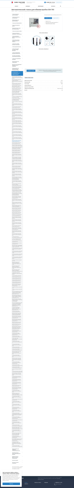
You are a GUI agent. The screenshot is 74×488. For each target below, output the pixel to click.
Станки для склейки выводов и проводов (15, 44)
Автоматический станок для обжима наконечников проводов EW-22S (17, 77)
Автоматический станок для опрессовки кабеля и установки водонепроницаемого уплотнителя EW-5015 (17, 193)
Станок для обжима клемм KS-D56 (17, 369)
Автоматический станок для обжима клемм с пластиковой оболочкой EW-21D (16, 228)
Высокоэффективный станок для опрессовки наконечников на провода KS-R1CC (17, 440)
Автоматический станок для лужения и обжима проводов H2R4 (16, 374)
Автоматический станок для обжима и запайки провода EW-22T (17, 200)
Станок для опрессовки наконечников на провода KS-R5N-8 (16, 391)
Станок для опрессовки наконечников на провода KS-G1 (17, 336)
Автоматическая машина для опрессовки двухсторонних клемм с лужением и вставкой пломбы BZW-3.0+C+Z (16, 296)
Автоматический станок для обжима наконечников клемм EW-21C (16, 231)
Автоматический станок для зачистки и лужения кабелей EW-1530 (17, 110)
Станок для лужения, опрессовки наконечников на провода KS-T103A (17, 255)
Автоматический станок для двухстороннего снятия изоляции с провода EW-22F (16, 86)
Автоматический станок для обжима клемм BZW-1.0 (16, 324)
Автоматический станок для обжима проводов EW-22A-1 (16, 208)
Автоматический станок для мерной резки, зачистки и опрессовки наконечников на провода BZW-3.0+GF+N (16, 327)
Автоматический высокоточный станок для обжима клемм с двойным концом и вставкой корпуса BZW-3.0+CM (17, 292)
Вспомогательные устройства (15, 463)
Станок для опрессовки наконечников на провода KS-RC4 (17, 365)
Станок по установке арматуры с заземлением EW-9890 (17, 97)
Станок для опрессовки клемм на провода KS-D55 (17, 399)
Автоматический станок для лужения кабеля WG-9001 (16, 107)
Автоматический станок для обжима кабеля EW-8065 (16, 150)
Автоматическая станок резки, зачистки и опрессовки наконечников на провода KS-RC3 (17, 428)
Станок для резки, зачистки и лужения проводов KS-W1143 (16, 278)
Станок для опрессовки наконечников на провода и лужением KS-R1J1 (16, 334)
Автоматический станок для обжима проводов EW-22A (16, 211)
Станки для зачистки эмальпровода (15, 17)
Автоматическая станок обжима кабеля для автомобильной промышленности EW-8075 (17, 148)
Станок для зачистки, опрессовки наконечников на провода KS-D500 (16, 331)
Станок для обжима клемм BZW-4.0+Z (17, 287)
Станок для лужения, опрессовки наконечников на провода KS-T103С (17, 249)
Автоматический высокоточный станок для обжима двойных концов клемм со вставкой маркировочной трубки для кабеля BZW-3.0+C (17, 304)
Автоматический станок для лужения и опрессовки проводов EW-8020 (17, 172)
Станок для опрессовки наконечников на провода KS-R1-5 (17, 342)
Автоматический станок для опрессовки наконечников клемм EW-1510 (17, 118)
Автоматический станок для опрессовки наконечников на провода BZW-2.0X (16, 317)
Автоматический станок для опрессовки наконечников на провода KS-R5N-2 (16, 388)
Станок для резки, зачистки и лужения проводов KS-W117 (16, 282)
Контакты (53, 6)
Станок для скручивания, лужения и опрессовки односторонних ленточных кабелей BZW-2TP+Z (16, 308)
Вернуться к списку (15, 472)
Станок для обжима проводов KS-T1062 (17, 260)
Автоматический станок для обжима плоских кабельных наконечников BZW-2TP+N (16, 314)
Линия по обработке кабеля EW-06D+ (17, 102)
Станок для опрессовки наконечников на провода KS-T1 (17, 367)
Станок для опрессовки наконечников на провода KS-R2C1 (16, 356)
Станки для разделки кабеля (16, 25)
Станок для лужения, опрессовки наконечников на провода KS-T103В (17, 252)
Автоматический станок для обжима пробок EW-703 (16, 141)
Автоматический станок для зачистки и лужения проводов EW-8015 (16, 175)
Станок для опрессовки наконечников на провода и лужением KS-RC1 (16, 363)
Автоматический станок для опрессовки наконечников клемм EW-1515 (17, 115)
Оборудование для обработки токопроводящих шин (16, 450)
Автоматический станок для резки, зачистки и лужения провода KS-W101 (16, 285)
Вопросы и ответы (37, 482)
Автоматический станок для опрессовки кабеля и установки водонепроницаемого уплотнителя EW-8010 (17, 178)
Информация (41, 6)
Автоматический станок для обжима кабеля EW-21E (16, 226)
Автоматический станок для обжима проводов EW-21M (16, 213)
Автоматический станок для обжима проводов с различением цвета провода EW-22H (17, 80)
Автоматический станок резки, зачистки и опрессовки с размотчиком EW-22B (17, 91)
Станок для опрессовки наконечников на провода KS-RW (17, 446)
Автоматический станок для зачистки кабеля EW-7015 (16, 143)
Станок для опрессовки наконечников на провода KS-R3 (17, 425)
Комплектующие (15, 460)
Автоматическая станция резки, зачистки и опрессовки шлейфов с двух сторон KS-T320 (17, 246)
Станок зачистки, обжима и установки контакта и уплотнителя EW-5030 (16, 99)
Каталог (17, 6)
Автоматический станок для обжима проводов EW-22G (16, 84)
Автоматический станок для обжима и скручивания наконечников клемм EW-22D (16, 206)
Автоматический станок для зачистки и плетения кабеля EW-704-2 (17, 135)
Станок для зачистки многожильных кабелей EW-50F (17, 237)
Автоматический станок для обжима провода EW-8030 (16, 166)
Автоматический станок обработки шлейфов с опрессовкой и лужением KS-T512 (17, 270)
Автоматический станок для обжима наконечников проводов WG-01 (17, 104)
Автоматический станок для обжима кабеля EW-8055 (16, 152)
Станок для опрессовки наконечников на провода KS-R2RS (16, 423)
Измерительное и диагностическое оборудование (15, 457)
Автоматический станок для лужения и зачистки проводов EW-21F (16, 223)
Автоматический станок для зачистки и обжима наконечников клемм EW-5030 (16, 184)
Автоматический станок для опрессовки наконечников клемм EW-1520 (17, 112)
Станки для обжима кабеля (17, 23)
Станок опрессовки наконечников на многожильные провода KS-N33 (17, 339)
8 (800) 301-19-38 (50, 2)
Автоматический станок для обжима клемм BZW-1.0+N (16, 322)
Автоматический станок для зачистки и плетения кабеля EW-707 (17, 126)
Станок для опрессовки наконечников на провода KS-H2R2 (16, 431)
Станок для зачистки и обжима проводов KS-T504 (17, 243)
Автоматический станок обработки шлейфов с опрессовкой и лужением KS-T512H (16, 267)
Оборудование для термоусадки (15, 62)
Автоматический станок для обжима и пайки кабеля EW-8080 (17, 145)
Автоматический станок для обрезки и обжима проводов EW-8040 (17, 161)
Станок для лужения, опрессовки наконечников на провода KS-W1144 (17, 258)
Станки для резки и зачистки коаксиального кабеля (16, 37)
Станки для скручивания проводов (16, 59)
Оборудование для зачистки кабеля (15, 20)
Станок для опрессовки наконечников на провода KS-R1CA (16, 345)
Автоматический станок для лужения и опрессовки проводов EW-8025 (17, 169)
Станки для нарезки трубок (17, 31)
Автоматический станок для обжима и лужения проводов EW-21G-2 (16, 217)
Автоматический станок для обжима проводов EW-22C (16, 89)
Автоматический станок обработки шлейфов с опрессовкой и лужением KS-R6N (17, 394)
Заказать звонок (58, 2)
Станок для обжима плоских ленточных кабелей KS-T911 (16, 239)
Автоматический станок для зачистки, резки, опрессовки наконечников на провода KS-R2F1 (16, 359)
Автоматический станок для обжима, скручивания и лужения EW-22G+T (17, 203)
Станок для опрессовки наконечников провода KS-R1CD (17, 349)
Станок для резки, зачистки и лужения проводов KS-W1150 (16, 276)
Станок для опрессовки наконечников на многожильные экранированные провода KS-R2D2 (17, 414)
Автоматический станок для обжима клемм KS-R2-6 (16, 385)
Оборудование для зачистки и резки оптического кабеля (15, 69)
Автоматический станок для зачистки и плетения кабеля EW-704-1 (17, 138)
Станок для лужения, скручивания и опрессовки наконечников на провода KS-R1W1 (16, 443)
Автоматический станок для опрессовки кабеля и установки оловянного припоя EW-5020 (17, 190)
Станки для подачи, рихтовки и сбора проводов (15, 49)
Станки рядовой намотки (16, 46)
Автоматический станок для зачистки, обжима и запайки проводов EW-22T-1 (16, 197)
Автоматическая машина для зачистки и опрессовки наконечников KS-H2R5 (16, 434)
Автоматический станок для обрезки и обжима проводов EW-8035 (17, 164)
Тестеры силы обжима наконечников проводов (16, 56)
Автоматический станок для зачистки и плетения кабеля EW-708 (17, 123)
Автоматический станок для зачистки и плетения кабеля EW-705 (17, 132)
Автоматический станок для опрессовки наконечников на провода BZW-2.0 (16, 320)
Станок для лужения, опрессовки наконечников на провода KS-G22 (17, 371)
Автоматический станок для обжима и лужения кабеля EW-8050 (17, 155)
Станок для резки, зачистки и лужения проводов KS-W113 (16, 280)
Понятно (11, 483)
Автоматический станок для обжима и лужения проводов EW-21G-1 (16, 220)
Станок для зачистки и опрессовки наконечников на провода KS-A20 (16, 408)
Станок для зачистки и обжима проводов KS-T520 (17, 241)
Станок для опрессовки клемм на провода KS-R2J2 (17, 420)
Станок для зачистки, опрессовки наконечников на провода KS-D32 (16, 437)
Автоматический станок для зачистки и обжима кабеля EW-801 (17, 181)
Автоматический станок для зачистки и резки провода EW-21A (16, 234)
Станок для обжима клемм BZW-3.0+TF (17, 289)
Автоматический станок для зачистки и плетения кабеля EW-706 (17, 129)
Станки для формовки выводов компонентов (16, 53)
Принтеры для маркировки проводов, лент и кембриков (16, 65)
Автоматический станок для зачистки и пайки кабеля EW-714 (17, 121)
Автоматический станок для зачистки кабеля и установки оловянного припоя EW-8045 (16, 158)
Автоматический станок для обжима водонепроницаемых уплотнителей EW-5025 (16, 187)
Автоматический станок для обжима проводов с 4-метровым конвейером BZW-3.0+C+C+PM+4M (17, 300)
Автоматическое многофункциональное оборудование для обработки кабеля (16, 73)
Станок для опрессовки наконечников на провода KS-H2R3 (16, 397)
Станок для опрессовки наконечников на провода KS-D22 (16, 402)
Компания (28, 6)
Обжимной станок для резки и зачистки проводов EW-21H (17, 215)
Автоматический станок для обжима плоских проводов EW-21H (17, 94)
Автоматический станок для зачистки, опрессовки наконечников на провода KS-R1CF (16, 352)
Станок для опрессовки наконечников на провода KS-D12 (16, 405)
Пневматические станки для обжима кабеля (16, 28)
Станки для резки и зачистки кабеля (15, 14)
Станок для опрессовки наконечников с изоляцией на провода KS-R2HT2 (16, 418)
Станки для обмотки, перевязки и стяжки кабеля (17, 34)
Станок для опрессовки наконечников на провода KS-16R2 (16, 411)
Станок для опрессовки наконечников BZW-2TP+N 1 (16, 311)
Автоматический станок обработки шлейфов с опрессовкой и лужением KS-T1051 (16, 263)
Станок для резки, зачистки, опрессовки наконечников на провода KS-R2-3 (16, 377)
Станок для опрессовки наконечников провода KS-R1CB (17, 347)
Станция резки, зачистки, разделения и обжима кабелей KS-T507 (17, 273)
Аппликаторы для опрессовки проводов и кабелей (16, 453)
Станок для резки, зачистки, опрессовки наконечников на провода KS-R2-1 (16, 383)
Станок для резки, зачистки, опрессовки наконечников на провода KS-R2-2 (16, 380)
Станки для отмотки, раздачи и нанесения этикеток (15, 41)
